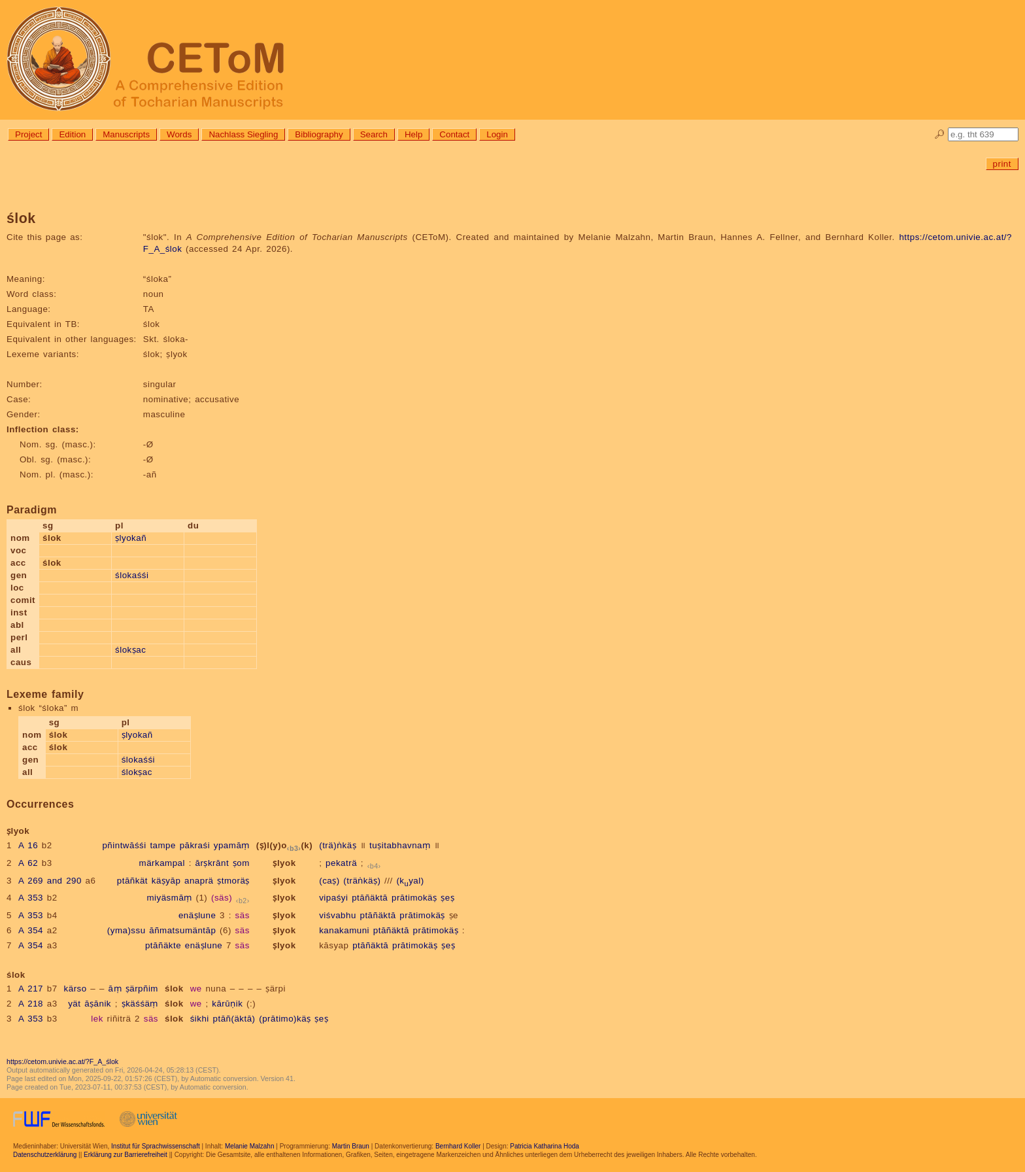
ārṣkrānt (212, 863)
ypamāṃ (232, 845)
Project (28, 134)
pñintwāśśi (124, 845)
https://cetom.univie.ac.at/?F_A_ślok (62, 1061)
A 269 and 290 (50, 881)
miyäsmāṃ (169, 898)
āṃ (115, 988)
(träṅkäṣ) (361, 881)
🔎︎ (939, 134)
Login (497, 134)
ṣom (241, 863)
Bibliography (319, 134)
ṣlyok (284, 863)
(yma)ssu (126, 930)
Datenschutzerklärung (44, 1154)
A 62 (28, 863)
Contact (454, 134)
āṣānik (97, 1003)
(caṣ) (329, 881)
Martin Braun (350, 1146)
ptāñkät (132, 881)
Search (374, 134)
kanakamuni (344, 930)
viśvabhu (337, 915)
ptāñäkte (163, 945)
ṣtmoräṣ (233, 881)
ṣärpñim (142, 988)
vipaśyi (333, 898)
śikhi (199, 1019)
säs (242, 915)
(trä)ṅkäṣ (337, 845)
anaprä (199, 881)
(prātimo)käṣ (285, 1019)
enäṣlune (197, 915)
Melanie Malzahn (250, 1146)
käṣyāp (166, 881)
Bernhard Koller (457, 1146)
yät (74, 1003)
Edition (72, 134)
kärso (75, 988)
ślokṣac (130, 650)
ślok (174, 988)
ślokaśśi (131, 575)
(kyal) (410, 881)
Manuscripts (126, 134)
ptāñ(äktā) (234, 1019)
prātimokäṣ (414, 898)
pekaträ (341, 863)
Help (413, 134)
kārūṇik (227, 1003)
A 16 (28, 845)
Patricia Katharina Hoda (544, 1146)
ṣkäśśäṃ (140, 1003)
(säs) (221, 898)
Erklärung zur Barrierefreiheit (125, 1154)
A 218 (30, 1003)
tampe (163, 845)
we (196, 988)
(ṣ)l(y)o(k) (284, 845)
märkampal (162, 863)
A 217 (30, 988)
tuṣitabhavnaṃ (399, 845)
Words (179, 134)
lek (97, 1019)
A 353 (30, 898)
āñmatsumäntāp (182, 930)
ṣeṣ (447, 898)
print (1002, 164)
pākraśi (195, 845)
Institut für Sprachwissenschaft (155, 1146)
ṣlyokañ (130, 538)
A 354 (30, 930)
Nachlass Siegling (243, 134)
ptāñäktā (370, 898)
